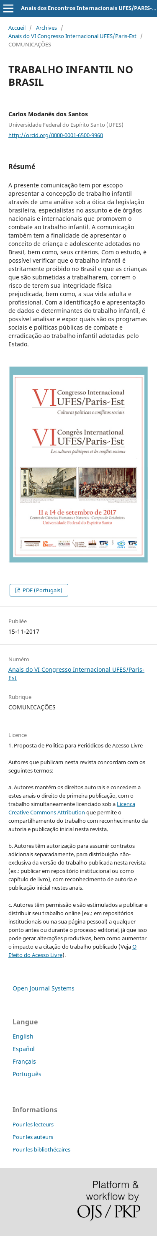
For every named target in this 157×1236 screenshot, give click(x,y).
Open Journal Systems (44, 988)
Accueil (17, 27)
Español (24, 1049)
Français (24, 1061)
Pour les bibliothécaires (41, 1149)
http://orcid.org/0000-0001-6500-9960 (55, 134)
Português (27, 1074)
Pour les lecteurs (33, 1124)
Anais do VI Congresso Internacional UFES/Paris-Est (72, 36)
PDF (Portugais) (41, 590)
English (23, 1036)
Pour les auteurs (33, 1137)
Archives (46, 27)
